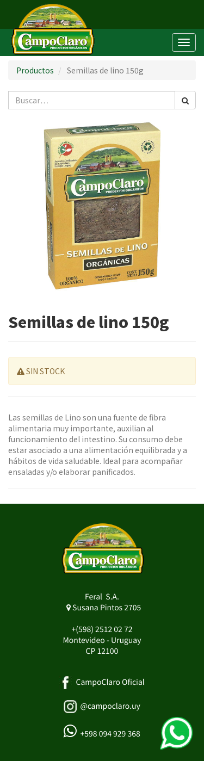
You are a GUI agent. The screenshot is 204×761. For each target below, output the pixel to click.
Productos (35, 70)
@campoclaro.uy (110, 706)
